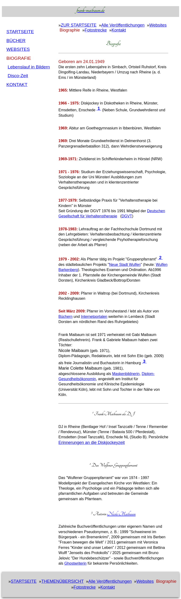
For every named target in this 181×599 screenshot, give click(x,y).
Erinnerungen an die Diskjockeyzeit (91, 442)
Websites (18, 49)
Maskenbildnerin (126, 374)
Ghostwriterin (75, 563)
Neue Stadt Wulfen (125, 265)
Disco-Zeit (18, 75)
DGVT (127, 216)
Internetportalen (94, 317)
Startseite (20, 31)
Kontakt (16, 84)
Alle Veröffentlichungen (122, 25)
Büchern (65, 317)
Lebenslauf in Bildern (29, 66)
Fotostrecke (96, 30)
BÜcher (15, 40)
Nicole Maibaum (121, 514)
